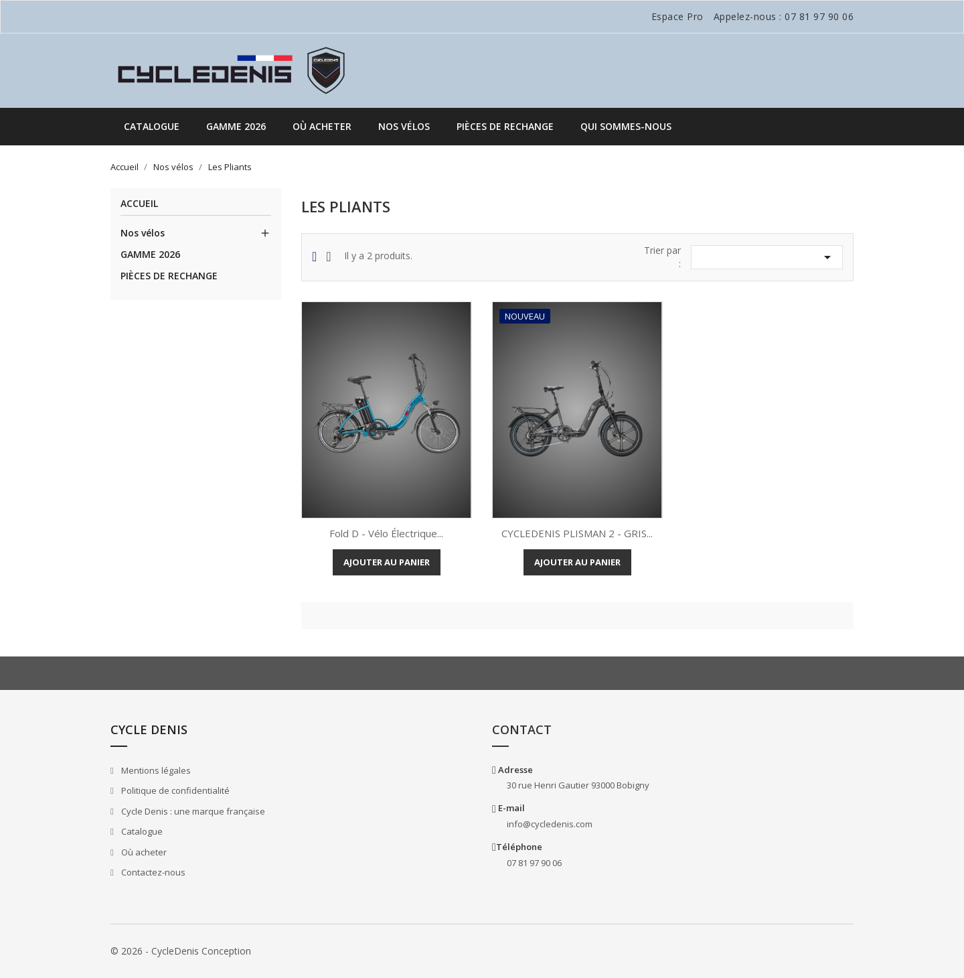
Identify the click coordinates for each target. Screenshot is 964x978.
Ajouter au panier (386, 562)
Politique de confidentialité (174, 790)
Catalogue (151, 126)
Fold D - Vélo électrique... (386, 533)
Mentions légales (155, 770)
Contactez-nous (152, 872)
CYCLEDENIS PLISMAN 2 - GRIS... (577, 533)
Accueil (139, 204)
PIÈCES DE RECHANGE (505, 126)
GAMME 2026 (236, 126)
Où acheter (322, 126)
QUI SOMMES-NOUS (625, 126)
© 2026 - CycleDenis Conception (180, 951)
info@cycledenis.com (549, 824)
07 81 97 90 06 (819, 16)
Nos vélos (404, 126)
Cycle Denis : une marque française (192, 811)
